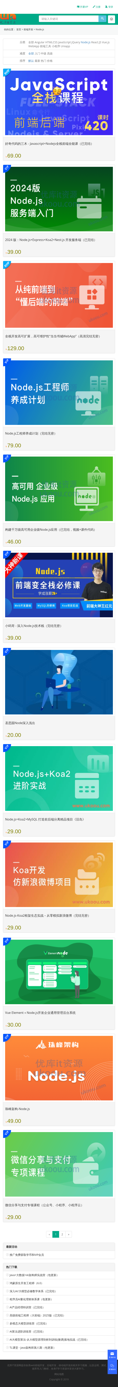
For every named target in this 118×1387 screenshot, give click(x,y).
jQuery (76, 42)
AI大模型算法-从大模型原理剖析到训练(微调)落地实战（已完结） (49, 1339)
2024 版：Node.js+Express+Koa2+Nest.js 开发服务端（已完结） (51, 240)
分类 (22, 42)
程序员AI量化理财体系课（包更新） (32, 1299)
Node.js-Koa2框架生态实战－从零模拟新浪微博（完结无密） (48, 915)
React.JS (96, 42)
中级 (43, 53)
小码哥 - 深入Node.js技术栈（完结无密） (34, 626)
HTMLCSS (51, 42)
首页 (18, 29)
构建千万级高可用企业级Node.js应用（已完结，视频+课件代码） (51, 529)
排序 (22, 61)
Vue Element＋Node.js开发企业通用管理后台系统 (40, 1012)
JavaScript (64, 42)
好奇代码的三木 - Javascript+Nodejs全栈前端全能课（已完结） (49, 143)
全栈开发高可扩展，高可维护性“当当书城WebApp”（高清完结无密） (53, 336)
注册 (96, 6)
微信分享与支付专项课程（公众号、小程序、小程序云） (44, 1205)
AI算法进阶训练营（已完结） (27, 1331)
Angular (40, 42)
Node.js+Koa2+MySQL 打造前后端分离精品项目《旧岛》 (45, 819)
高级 (50, 53)
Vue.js (106, 42)
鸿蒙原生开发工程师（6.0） (27, 1283)
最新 (37, 61)
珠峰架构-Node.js (17, 1109)
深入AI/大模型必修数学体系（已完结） (33, 1291)
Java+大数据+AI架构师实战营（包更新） (34, 1275)
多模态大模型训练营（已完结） (29, 1323)
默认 (31, 61)
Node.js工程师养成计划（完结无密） (31, 433)
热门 (43, 61)
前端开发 (28, 29)
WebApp (33, 46)
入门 (37, 53)
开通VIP (82, 6)
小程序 (56, 46)
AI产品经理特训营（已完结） (27, 1307)
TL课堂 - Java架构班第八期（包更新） (33, 1347)
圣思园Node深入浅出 (20, 723)
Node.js (40, 29)
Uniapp (65, 46)
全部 (31, 42)
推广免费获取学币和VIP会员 (27, 1255)
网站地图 (59, 1374)
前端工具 (45, 46)
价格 (50, 61)
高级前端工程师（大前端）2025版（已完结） (38, 1315)
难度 (22, 53)
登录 (109, 6)
